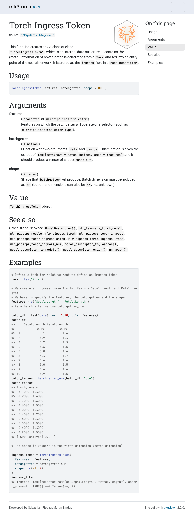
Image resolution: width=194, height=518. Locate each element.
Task (99, 57)
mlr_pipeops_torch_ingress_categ (37, 239)
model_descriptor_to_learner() (90, 244)
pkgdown (170, 507)
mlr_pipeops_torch (60, 234)
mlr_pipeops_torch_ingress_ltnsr (95, 239)
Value (152, 47)
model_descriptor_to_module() (35, 250)
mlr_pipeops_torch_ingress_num (35, 244)
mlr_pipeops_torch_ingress (101, 234)
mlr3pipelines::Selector (66, 119)
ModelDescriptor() (60, 228)
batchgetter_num (51, 378)
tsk (26, 279)
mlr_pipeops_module (26, 234)
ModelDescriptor (123, 63)
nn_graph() (118, 250)
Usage (152, 32)
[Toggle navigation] (178, 7)
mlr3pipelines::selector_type (47, 130)
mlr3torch (20, 7)
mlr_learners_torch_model (100, 228)
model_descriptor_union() (84, 250)
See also (154, 55)
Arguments (156, 39)
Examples (155, 62)
